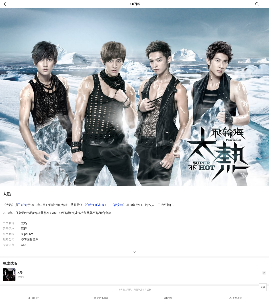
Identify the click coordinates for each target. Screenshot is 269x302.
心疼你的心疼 (95, 205)
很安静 (118, 205)
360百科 (134, 4)
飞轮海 (22, 205)
